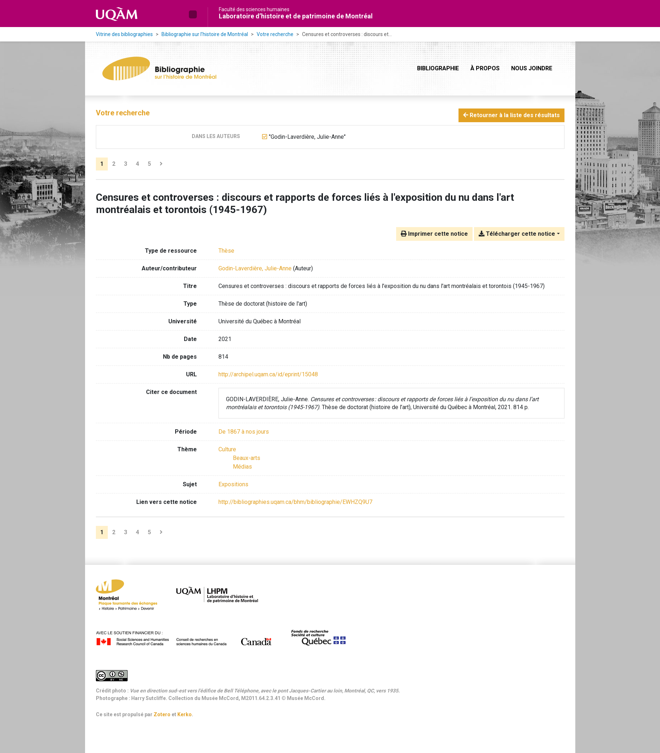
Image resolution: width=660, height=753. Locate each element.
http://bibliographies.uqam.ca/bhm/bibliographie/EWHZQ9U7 (295, 502)
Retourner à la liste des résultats (511, 115)
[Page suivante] (161, 164)
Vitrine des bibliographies (124, 34)
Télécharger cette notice (517, 233)
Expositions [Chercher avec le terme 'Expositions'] (233, 484)
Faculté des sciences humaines (254, 9)
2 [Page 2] (113, 163)
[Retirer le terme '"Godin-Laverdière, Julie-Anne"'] (307, 136)
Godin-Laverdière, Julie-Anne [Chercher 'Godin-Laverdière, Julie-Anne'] (255, 268)
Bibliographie (438, 68)
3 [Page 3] (125, 163)
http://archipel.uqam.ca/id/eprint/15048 (268, 374)
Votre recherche (275, 34)
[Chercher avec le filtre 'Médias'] (242, 466)
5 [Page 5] (149, 163)
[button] (193, 14)
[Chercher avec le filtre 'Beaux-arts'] (246, 458)
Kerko (184, 714)
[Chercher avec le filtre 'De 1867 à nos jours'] (243, 431)
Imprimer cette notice (434, 233)
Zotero (162, 714)
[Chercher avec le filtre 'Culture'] (227, 449)
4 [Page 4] (137, 163)
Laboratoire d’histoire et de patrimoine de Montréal (296, 16)
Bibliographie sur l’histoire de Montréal (204, 34)
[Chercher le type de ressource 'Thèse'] (226, 250)
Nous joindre (531, 68)
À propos (485, 68)
